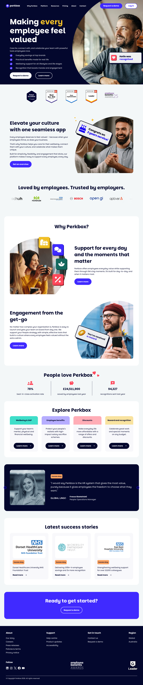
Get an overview (21, 164)
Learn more (43, 75)
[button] (5, 487)
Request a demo (21, 75)
